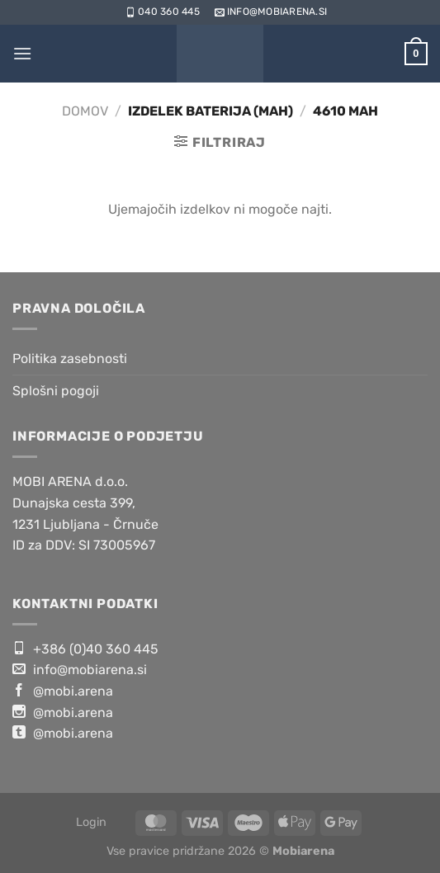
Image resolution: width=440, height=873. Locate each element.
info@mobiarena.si (269, 11)
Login (91, 822)
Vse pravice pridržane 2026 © (220, 851)
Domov (85, 111)
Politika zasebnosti (69, 358)
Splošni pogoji (55, 391)
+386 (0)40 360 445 (85, 648)
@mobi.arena (62, 690)
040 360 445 (161, 11)
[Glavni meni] (22, 53)
